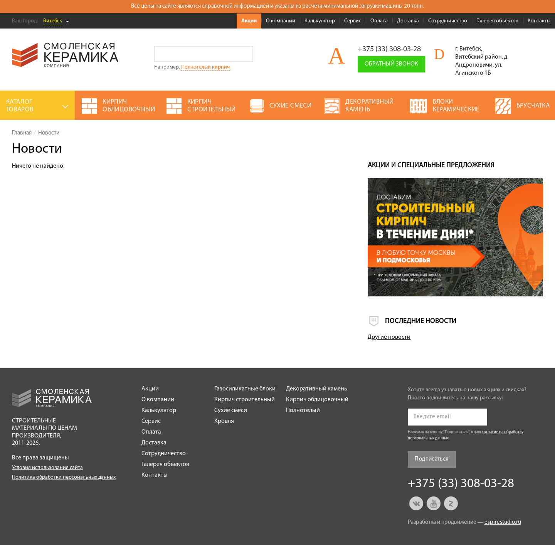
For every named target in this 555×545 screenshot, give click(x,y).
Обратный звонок (391, 64)
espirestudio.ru (502, 522)
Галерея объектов (497, 21)
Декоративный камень (316, 389)
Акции (249, 21)
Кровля (224, 421)
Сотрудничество (447, 21)
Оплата (379, 21)
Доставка (408, 21)
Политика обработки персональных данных (64, 477)
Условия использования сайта (47, 468)
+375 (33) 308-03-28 (389, 49)
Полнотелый (303, 410)
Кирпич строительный (244, 400)
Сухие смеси (230, 410)
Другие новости (389, 337)
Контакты (539, 21)
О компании (280, 21)
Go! (245, 54)
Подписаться (431, 459)
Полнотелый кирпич (205, 67)
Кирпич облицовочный (317, 400)
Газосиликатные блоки (245, 389)
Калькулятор (319, 21)
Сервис (352, 21)
